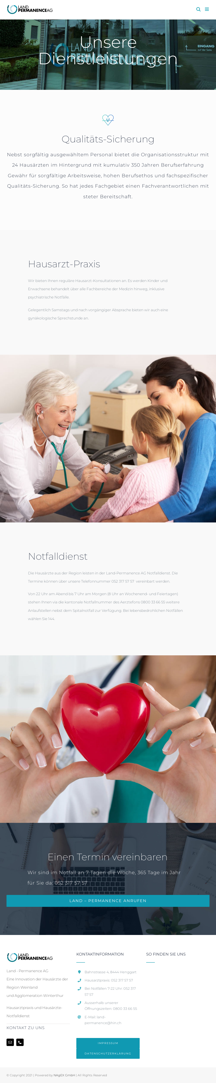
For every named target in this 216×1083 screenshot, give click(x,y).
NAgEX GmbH (64, 1075)
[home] (30, 956)
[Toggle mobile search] (198, 9)
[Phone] (20, 1042)
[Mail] (10, 1042)
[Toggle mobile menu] (207, 9)
